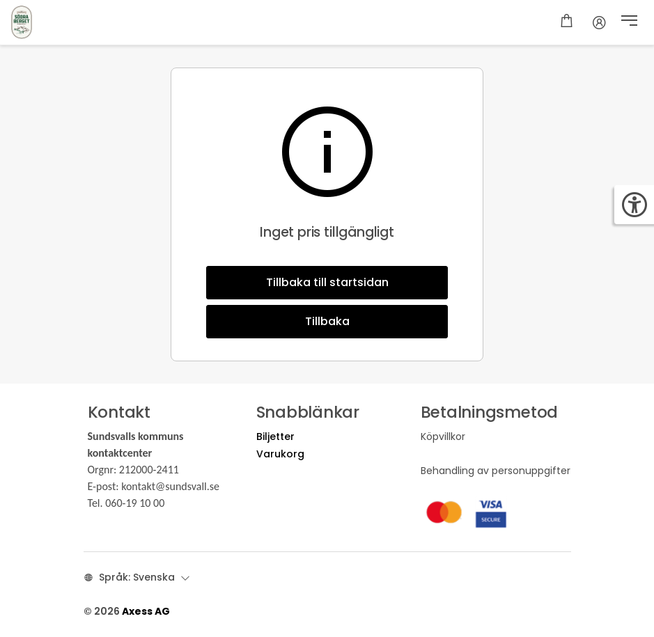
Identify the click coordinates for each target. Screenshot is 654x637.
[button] (629, 22)
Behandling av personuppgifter (495, 471)
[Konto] (599, 22)
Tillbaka (327, 321)
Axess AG (146, 611)
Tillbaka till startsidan (327, 282)
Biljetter (275, 436)
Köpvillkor (443, 436)
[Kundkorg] (566, 22)
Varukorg (280, 454)
